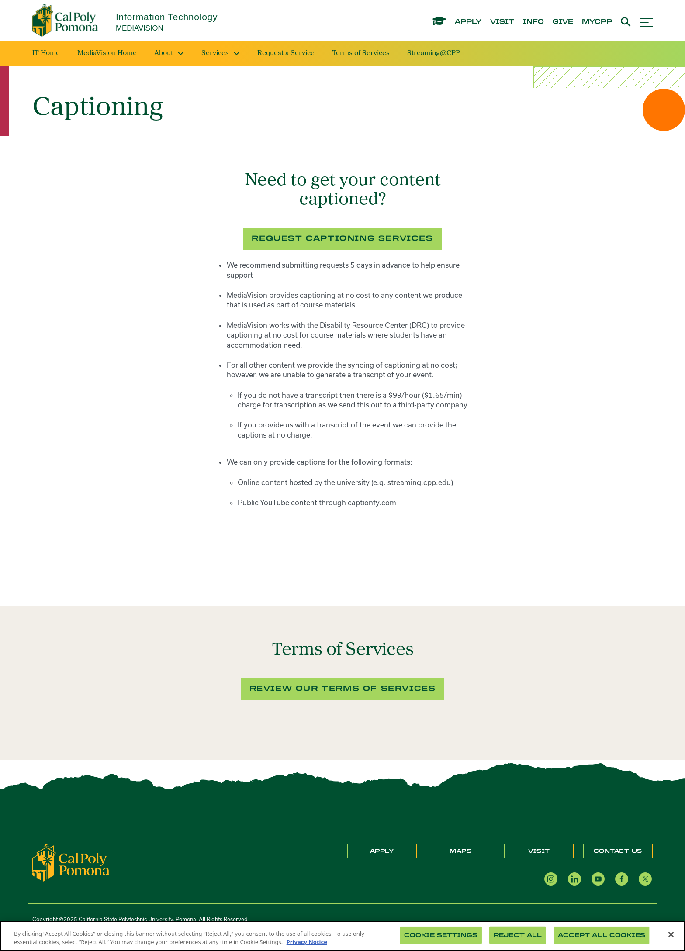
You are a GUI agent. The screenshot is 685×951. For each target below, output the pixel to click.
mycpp (597, 21)
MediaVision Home (107, 53)
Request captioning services (342, 238)
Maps (460, 851)
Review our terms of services (342, 688)
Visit (539, 851)
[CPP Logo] (70, 862)
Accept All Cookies (601, 935)
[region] (342, 936)
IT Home (46, 53)
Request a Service (286, 53)
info (533, 21)
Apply (382, 851)
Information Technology (167, 17)
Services (220, 53)
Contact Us (618, 851)
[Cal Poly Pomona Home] (65, 20)
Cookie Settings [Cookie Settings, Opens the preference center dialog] (440, 935)
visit (502, 21)
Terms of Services (361, 53)
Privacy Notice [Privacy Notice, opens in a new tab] (307, 942)
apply (468, 21)
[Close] (671, 934)
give (563, 21)
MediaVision (139, 28)
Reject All (518, 935)
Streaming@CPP (433, 53)
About (169, 53)
